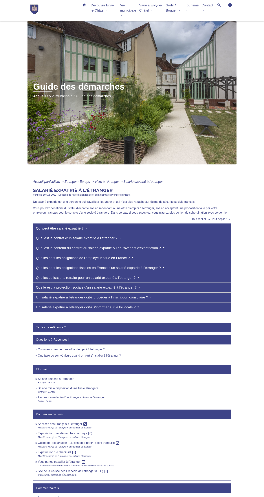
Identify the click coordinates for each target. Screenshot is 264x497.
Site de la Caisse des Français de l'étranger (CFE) (73, 471)
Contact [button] (207, 5)
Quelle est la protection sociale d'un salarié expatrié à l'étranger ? (87, 287)
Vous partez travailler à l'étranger (62, 461)
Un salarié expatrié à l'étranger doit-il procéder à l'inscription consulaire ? (92, 297)
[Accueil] (53, 10)
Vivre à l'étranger (107, 182)
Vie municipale (61, 96)
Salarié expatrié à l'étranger (143, 182)
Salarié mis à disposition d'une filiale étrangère (68, 388)
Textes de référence (49, 327)
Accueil (39, 96)
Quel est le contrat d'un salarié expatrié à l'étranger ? (77, 238)
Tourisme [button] (192, 5)
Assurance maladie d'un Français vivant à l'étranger (71, 397)
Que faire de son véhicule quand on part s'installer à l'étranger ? (79, 355)
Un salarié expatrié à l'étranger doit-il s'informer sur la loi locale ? (86, 307)
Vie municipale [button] (128, 7)
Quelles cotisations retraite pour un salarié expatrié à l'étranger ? (86, 278)
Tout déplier (221, 219)
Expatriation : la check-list (57, 452)
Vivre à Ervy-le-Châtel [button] (150, 7)
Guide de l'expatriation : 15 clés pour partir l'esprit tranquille (79, 442)
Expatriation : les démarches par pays (65, 433)
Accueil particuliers (47, 182)
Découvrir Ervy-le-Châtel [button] (102, 7)
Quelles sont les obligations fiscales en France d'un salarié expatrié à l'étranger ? (99, 268)
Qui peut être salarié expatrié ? (60, 228)
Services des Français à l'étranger (62, 424)
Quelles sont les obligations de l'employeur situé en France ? (83, 258)
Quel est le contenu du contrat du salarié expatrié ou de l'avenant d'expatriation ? (99, 248)
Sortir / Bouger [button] (172, 7)
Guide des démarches (93, 96)
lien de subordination (193, 212)
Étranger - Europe (78, 182)
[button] (84, 5)
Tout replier (201, 219)
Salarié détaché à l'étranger (56, 378)
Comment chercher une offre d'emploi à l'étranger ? (71, 349)
